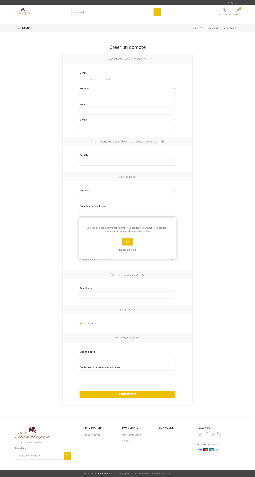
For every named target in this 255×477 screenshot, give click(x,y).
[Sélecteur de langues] (233, 2)
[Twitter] (200, 434)
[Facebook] (206, 434)
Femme (108, 79)
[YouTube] (212, 434)
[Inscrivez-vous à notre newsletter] (39, 456)
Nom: (83, 104)
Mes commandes (131, 434)
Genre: (83, 72)
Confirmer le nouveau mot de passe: (100, 367)
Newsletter (90, 323)
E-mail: (83, 119)
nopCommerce (104, 473)
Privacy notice (92, 434)
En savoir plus (127, 250)
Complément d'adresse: (93, 206)
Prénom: (84, 88)
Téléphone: (86, 288)
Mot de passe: (88, 351)
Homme (88, 79)
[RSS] (219, 434)
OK (127, 242)
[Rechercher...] (112, 12)
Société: (84, 155)
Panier (125, 440)
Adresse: (85, 190)
